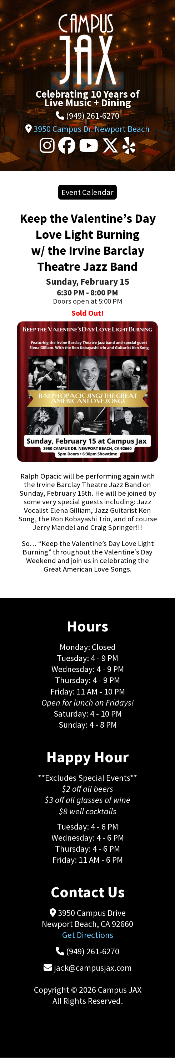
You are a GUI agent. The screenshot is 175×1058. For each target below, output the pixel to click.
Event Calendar (87, 192)
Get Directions (87, 934)
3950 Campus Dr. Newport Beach (92, 128)
